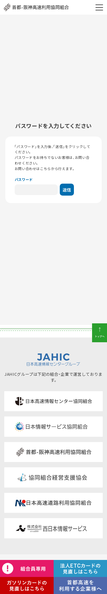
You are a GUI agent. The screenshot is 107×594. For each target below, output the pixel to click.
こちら (45, 168)
